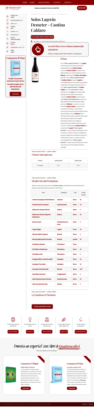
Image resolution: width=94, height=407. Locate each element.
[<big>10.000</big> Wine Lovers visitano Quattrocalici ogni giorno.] (45, 49)
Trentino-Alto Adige (15, 39)
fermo (12, 28)
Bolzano (13, 44)
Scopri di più (15, 94)
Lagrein (12, 17)
